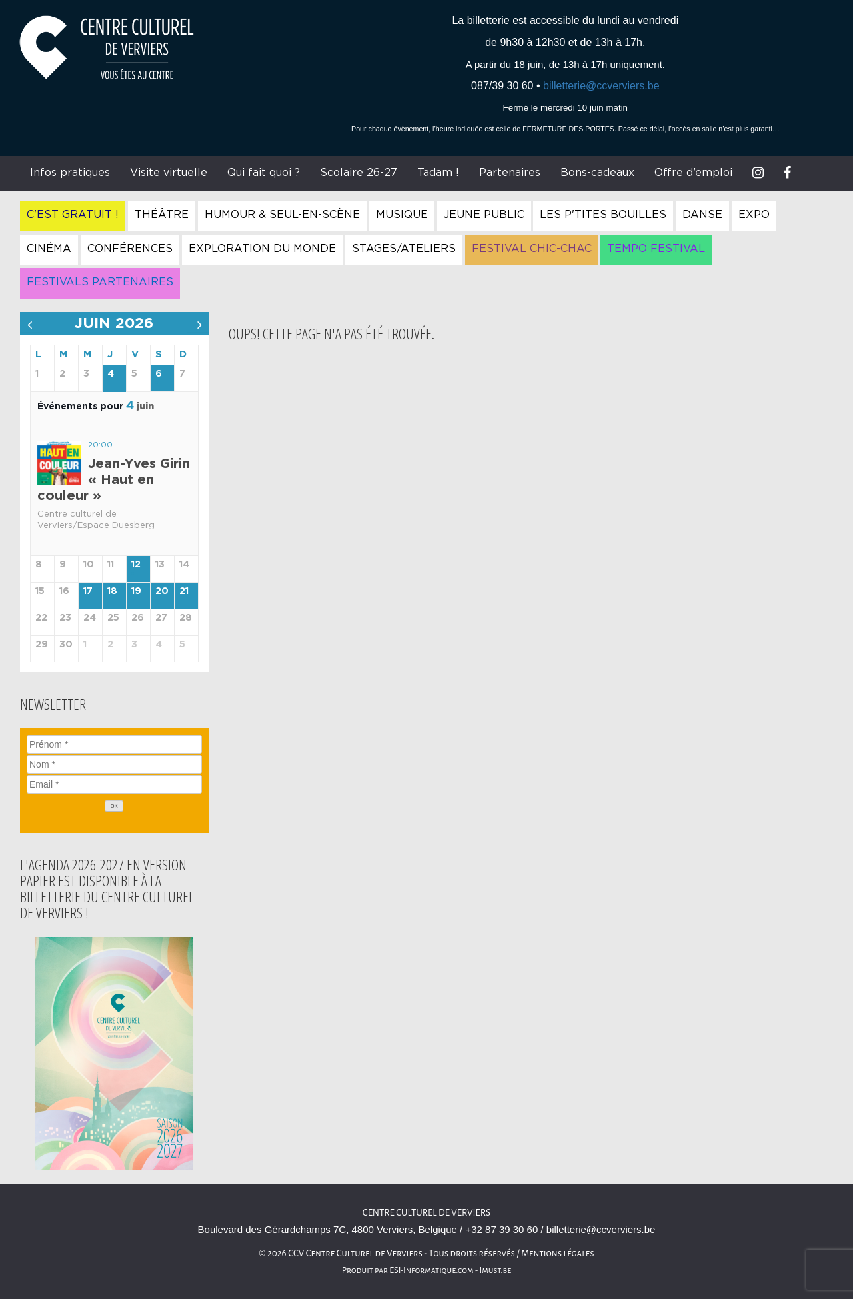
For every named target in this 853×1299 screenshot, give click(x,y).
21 (184, 591)
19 (136, 591)
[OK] (114, 806)
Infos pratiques (70, 172)
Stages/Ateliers (404, 248)
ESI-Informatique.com (431, 1270)
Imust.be (496, 1270)
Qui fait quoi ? (263, 172)
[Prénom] (114, 744)
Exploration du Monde (262, 248)
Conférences (130, 248)
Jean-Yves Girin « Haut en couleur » (113, 480)
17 (88, 591)
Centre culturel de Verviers (426, 1213)
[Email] (114, 784)
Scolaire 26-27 (358, 172)
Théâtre (162, 214)
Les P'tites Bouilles (603, 214)
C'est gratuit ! (73, 214)
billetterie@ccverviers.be (601, 85)
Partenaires (509, 172)
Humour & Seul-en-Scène (282, 214)
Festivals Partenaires (100, 282)
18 (112, 591)
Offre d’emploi (693, 172)
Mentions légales (557, 1253)
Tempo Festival (656, 248)
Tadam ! (438, 172)
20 (162, 591)
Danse (702, 214)
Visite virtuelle (168, 172)
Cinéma (49, 248)
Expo (754, 214)
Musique (402, 214)
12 (136, 564)
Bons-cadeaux (597, 172)
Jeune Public (484, 214)
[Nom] (114, 764)
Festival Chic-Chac (532, 248)
